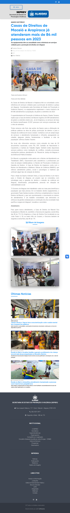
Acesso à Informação (35, 479)
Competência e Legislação (35, 437)
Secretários (35, 431)
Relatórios (35, 463)
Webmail (35, 491)
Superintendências (35, 433)
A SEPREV (35, 429)
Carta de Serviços (35, 441)
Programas (35, 443)
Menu (16, 7)
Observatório (35, 445)
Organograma (35, 435)
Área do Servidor (35, 485)
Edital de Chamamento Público (35, 483)
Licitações (35, 481)
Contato (35, 493)
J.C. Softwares (40, 509)
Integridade (35, 489)
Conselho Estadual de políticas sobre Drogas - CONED (35, 439)
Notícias (35, 459)
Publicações (35, 461)
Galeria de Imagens (35, 465)
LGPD (35, 487)
